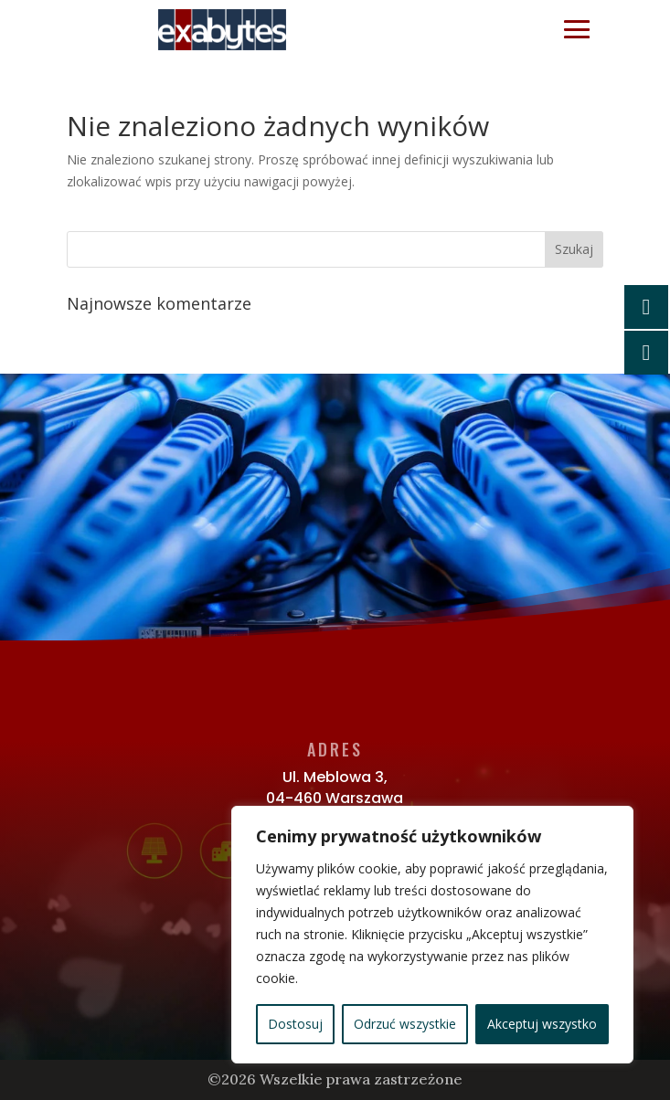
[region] (432, 934)
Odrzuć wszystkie (405, 1023)
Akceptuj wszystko (542, 1023)
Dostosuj (295, 1023)
